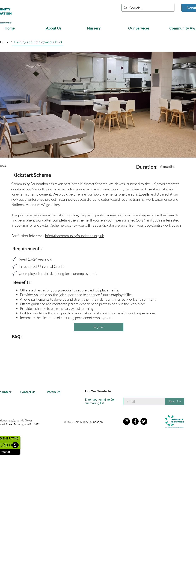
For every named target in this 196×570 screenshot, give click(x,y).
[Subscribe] (174, 401)
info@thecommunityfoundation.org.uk (74, 235)
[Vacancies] (55, 392)
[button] (63, 28)
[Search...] (148, 8)
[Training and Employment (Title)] (38, 42)
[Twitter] (143, 421)
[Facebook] (135, 421)
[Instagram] (126, 421)
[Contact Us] (28, 392)
